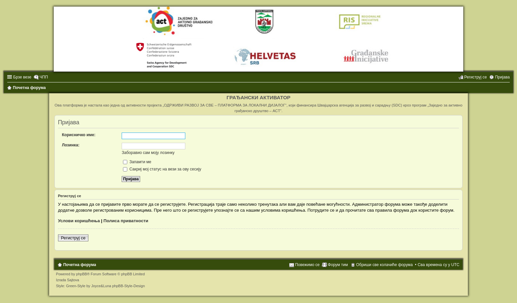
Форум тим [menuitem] (338, 264)
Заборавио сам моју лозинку (148, 152)
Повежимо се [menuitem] (307, 264)
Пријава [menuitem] (502, 77)
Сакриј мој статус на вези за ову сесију (162, 169)
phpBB (81, 274)
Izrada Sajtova (67, 280)
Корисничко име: (79, 135)
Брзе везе (22, 77)
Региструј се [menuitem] (475, 77)
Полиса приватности (126, 220)
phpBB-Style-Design (128, 286)
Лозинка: (70, 145)
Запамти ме (137, 162)
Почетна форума (79, 264)
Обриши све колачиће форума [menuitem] (384, 264)
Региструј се (73, 237)
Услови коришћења (79, 220)
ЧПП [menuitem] (44, 77)
